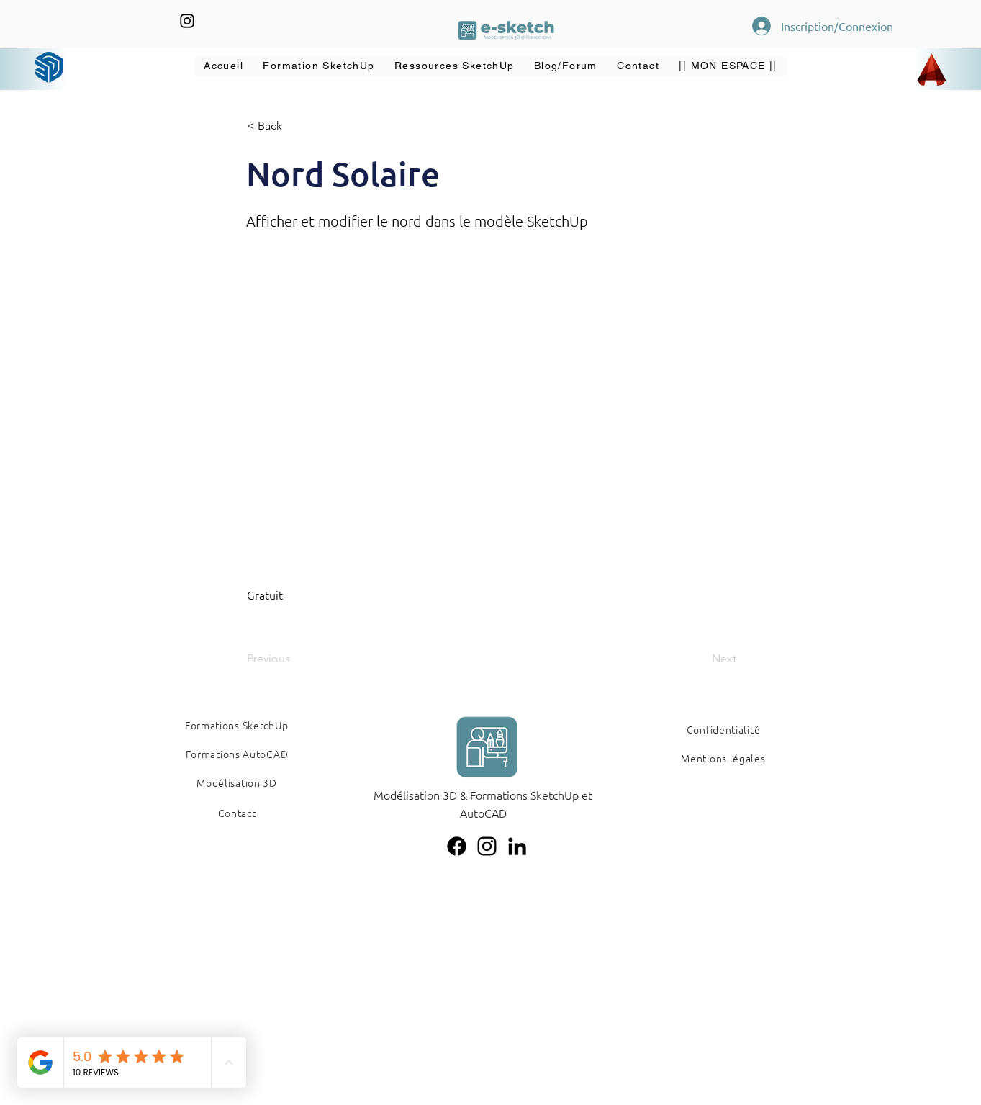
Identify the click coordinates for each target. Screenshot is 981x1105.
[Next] (700, 658)
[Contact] (237, 812)
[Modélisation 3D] (237, 782)
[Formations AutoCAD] (237, 753)
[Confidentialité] (724, 729)
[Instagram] (187, 21)
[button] (319, 66)
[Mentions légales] (724, 758)
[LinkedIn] (517, 846)
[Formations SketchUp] (237, 725)
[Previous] (294, 658)
